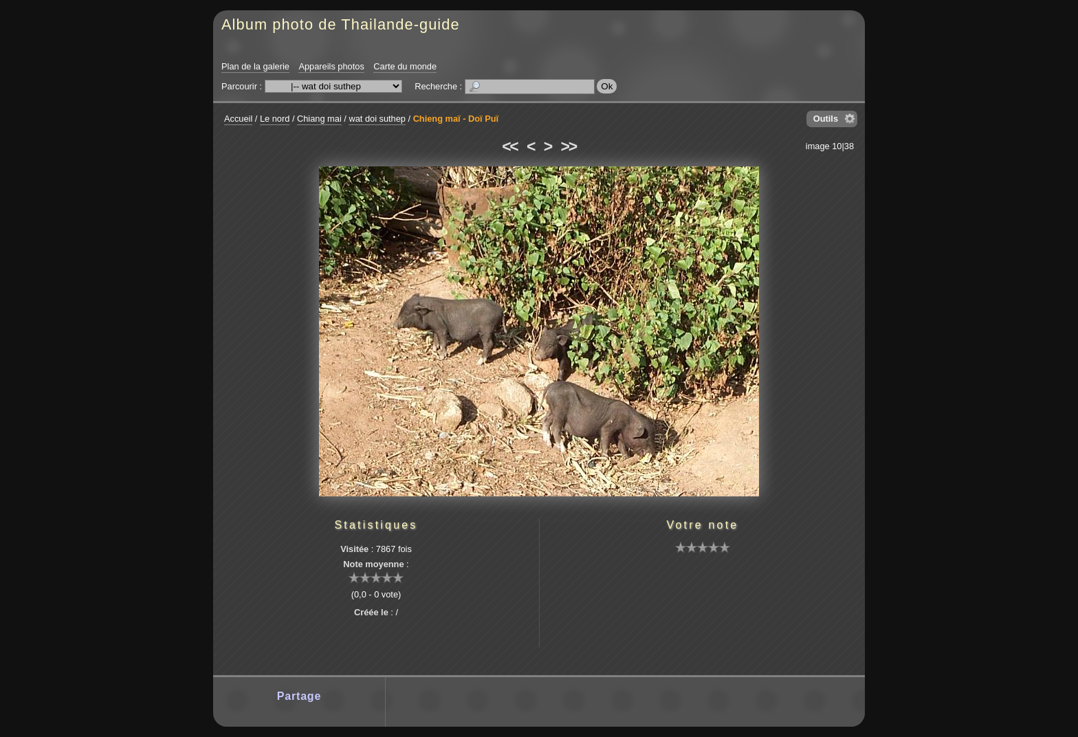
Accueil (238, 118)
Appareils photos (331, 66)
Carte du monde (405, 66)
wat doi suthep (377, 118)
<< (509, 146)
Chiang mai (319, 118)
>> (568, 146)
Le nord (274, 118)
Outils (825, 118)
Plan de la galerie (255, 66)
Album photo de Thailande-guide (340, 24)
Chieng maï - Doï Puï (455, 118)
